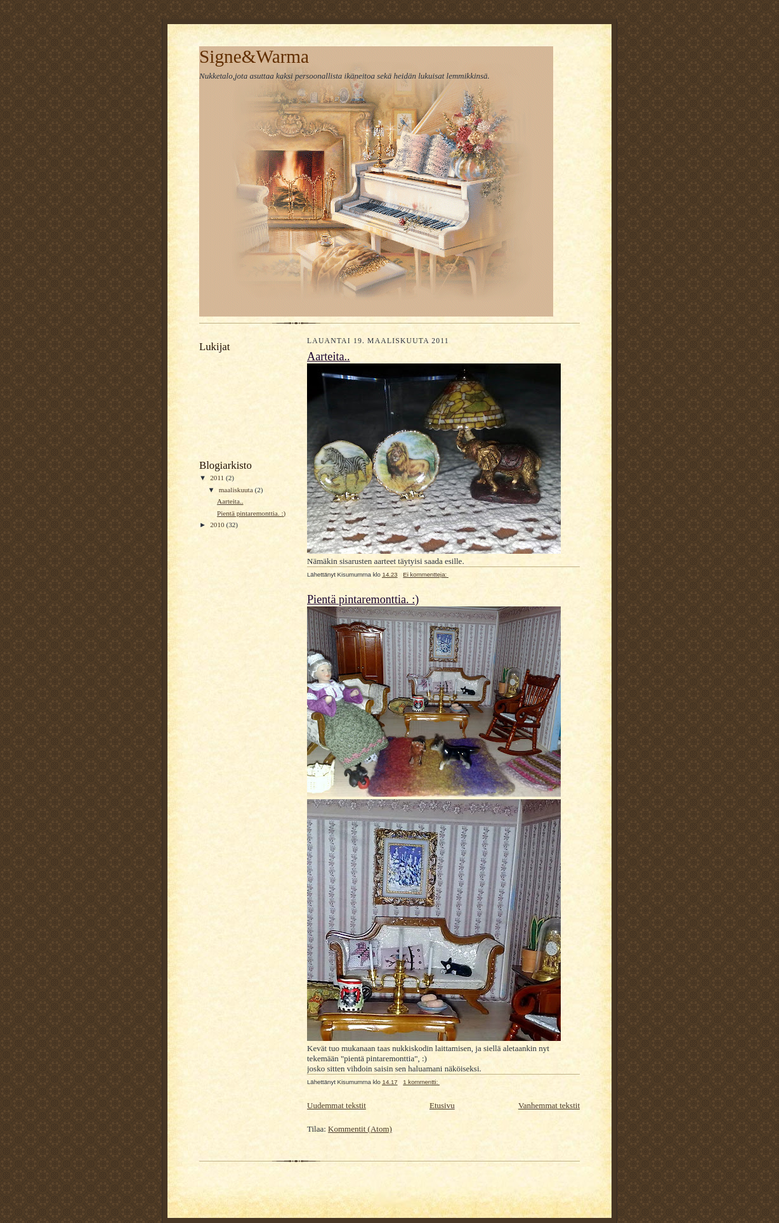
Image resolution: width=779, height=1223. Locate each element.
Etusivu (442, 1105)
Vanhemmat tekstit (549, 1105)
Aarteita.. (230, 501)
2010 (218, 524)
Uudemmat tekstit (336, 1105)
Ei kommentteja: (425, 574)
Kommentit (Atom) (360, 1129)
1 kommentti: (421, 1081)
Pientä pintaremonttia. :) (251, 513)
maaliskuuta (237, 490)
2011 (218, 477)
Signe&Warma (254, 56)
